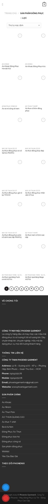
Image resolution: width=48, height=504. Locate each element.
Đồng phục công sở (11, 441)
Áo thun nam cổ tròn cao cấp (34, 236)
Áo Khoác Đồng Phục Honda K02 (10, 67)
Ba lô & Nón (7, 427)
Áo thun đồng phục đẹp (34, 151)
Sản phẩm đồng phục (12, 446)
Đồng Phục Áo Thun (11, 432)
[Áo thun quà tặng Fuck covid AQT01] (12, 258)
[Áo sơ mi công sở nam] (12, 89)
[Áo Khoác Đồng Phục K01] (35, 47)
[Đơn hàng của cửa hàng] (24, 25)
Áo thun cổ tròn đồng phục (33, 109)
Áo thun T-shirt (9, 422)
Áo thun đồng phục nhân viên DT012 (35, 194)
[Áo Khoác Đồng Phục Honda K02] (12, 47)
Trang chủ (10, 13)
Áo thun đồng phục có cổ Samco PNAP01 (12, 152)
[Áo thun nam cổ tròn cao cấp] (35, 216)
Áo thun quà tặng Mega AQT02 (34, 278)
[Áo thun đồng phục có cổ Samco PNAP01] (12, 131)
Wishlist (5, 451)
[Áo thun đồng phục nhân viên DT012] (35, 173)
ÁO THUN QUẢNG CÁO (13, 417)
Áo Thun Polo (8, 412)
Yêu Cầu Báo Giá (10, 456)
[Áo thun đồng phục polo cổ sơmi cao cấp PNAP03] (12, 216)
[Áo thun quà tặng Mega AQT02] (35, 258)
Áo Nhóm (6, 407)
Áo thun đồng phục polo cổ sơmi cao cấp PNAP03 (12, 236)
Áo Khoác (6, 402)
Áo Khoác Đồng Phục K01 (35, 66)
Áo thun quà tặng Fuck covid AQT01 (11, 278)
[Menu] (3, 4)
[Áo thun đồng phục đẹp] (35, 131)
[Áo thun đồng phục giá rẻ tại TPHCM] (12, 173)
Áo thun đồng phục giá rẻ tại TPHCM (12, 194)
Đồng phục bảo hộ (11, 436)
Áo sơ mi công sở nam (10, 108)
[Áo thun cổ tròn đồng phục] (35, 89)
